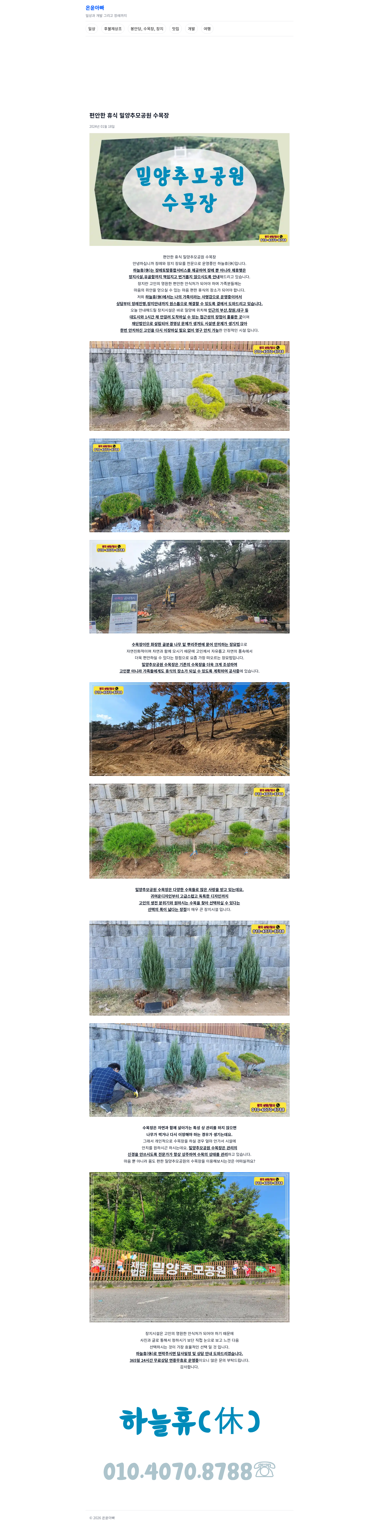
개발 (191, 28)
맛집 (175, 28)
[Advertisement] (189, 72)
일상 (91, 28)
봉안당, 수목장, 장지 (147, 28)
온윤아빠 (95, 7)
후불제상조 (113, 28)
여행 (207, 28)
